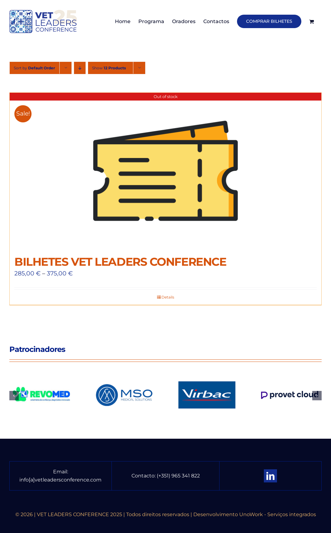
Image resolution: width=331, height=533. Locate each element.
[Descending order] (80, 68)
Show (109, 68)
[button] (14, 395)
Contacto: (144, 476)
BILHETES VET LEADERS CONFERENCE (120, 262)
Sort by (34, 68)
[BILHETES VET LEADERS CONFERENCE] (165, 171)
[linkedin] (270, 475)
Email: (60, 472)
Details (167, 297)
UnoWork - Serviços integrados (277, 514)
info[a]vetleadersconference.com (60, 480)
